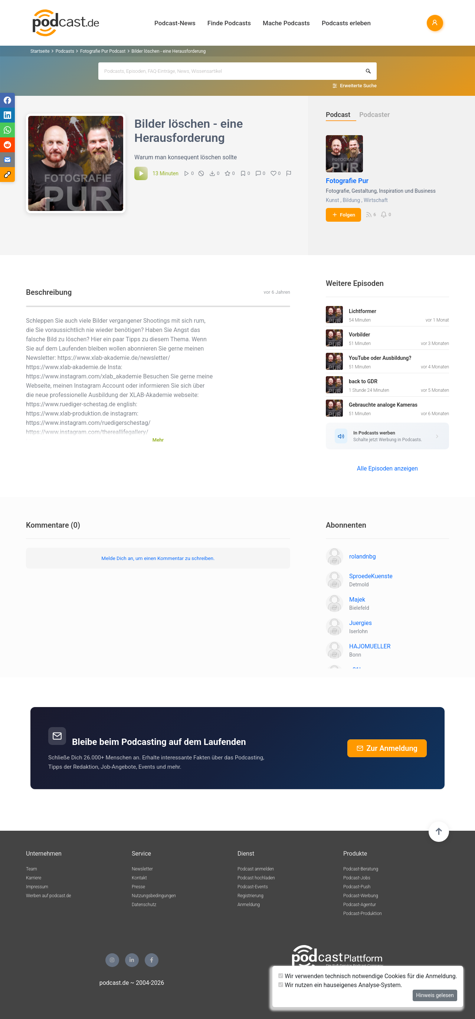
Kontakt (139, 877)
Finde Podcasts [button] (229, 23)
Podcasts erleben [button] (346, 23)
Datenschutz (144, 904)
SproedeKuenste (371, 576)
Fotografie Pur (347, 181)
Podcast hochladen (256, 877)
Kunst (332, 200)
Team (31, 869)
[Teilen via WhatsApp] (7, 130)
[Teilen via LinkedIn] (7, 115)
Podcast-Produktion (362, 913)
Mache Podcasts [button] (286, 23)
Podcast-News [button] (175, 23)
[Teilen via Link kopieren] (7, 174)
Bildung (351, 200)
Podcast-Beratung (360, 869)
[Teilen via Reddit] (7, 144)
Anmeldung (249, 904)
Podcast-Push (356, 886)
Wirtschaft (376, 200)
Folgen (343, 215)
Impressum (37, 886)
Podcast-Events (253, 886)
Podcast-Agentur (359, 904)
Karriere (33, 877)
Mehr (158, 440)
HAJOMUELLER (369, 646)
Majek (357, 599)
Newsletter (142, 869)
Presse (138, 886)
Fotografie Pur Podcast (102, 51)
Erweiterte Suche (358, 85)
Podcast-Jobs (356, 877)
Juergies (360, 622)
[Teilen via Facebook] (7, 100)
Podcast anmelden (256, 869)
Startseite (40, 51)
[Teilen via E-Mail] (7, 159)
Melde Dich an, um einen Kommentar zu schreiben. (157, 558)
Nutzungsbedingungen (154, 895)
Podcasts (65, 51)
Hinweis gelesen (435, 995)
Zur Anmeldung (387, 748)
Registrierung (250, 895)
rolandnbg (362, 556)
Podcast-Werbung (360, 895)
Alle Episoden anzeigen (387, 468)
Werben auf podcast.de (48, 895)
